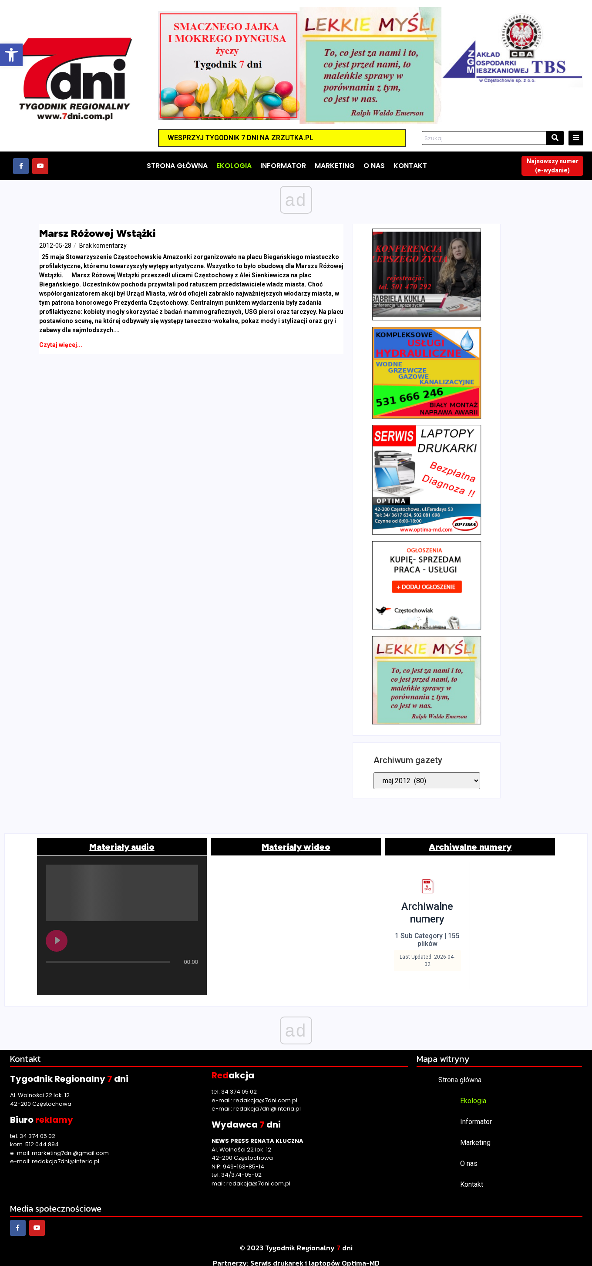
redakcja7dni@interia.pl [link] (65, 1153)
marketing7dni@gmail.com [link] (70, 1145)
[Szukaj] (484, 138)
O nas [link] (469, 1155)
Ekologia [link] (473, 1092)
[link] (11, 55)
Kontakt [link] (471, 1176)
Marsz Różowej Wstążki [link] (97, 233)
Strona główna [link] (459, 1071)
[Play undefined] (56, 932)
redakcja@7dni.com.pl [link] (265, 1092)
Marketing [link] (475, 1134)
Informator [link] (476, 1113)
